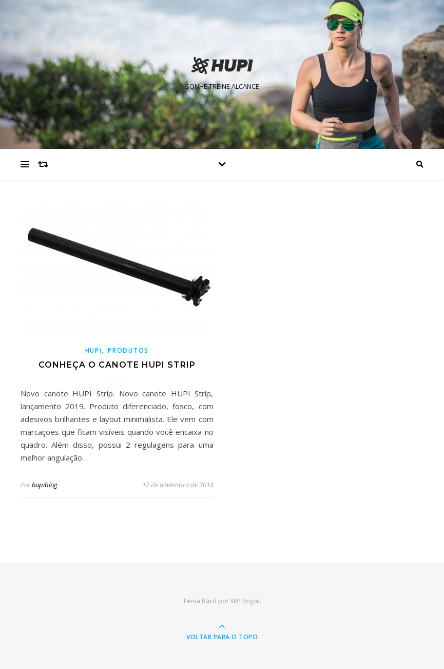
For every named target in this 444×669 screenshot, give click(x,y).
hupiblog (44, 484)
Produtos (128, 350)
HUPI (93, 350)
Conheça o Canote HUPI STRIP (117, 365)
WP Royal (245, 600)
